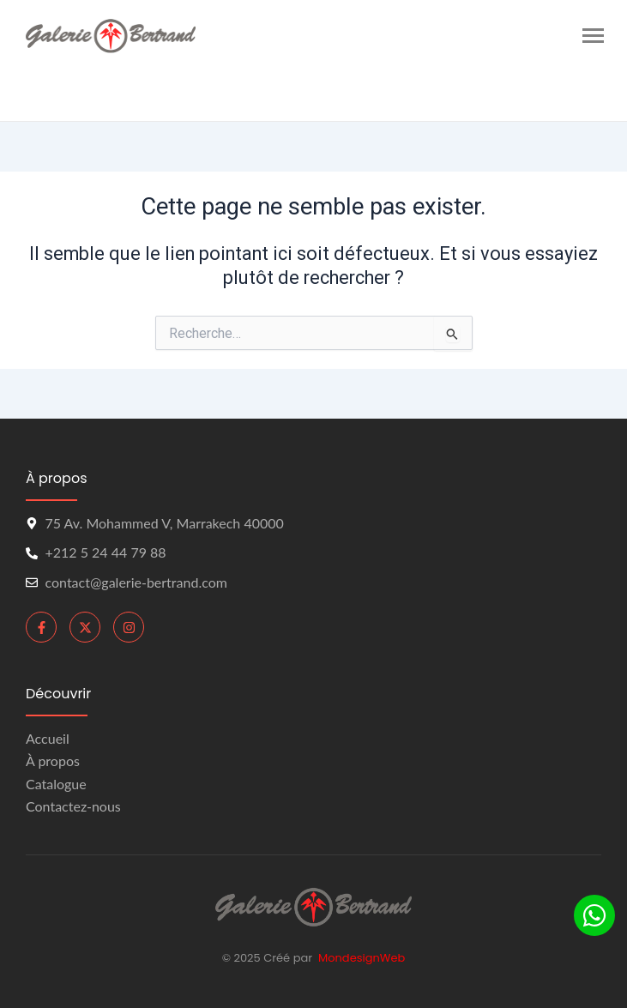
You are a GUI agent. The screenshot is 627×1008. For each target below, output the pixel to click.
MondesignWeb (361, 958)
